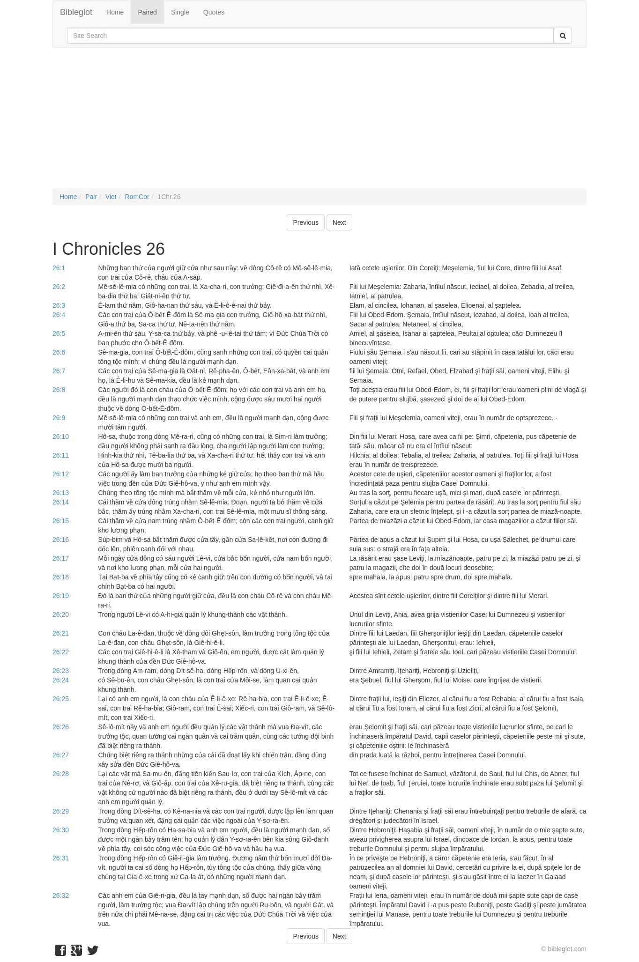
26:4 (58, 314)
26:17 (60, 558)
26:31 (60, 858)
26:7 (58, 371)
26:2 (58, 286)
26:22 (60, 652)
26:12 (60, 474)
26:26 (60, 727)
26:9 (58, 418)
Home (115, 12)
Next (339, 222)
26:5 (58, 333)
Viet (111, 196)
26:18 (60, 577)
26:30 (60, 830)
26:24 (60, 680)
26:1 (58, 268)
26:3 (58, 305)
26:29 (60, 811)
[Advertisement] (319, 122)
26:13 (60, 492)
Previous (305, 222)
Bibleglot (76, 12)
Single (180, 12)
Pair (91, 196)
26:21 (60, 633)
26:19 (60, 595)
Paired (147, 12)
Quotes (213, 12)
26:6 (58, 352)
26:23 (60, 670)
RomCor (137, 196)
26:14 (60, 502)
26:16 (60, 539)
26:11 (60, 455)
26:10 (60, 436)
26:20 (60, 614)
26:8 (58, 389)
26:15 (60, 521)
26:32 (60, 895)
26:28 (60, 773)
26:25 (60, 699)
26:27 (60, 755)
